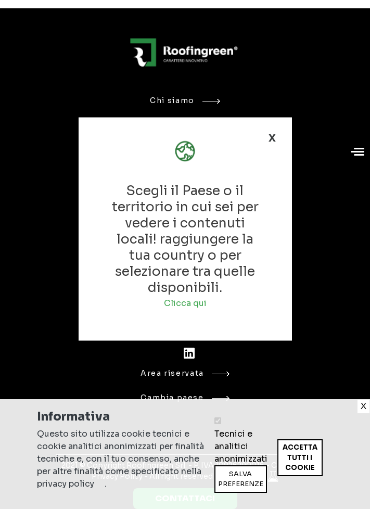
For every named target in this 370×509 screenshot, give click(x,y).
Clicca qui (185, 303)
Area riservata (185, 373)
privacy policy (65, 483)
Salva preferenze (240, 479)
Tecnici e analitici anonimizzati (240, 446)
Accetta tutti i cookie (300, 457)
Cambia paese (185, 397)
